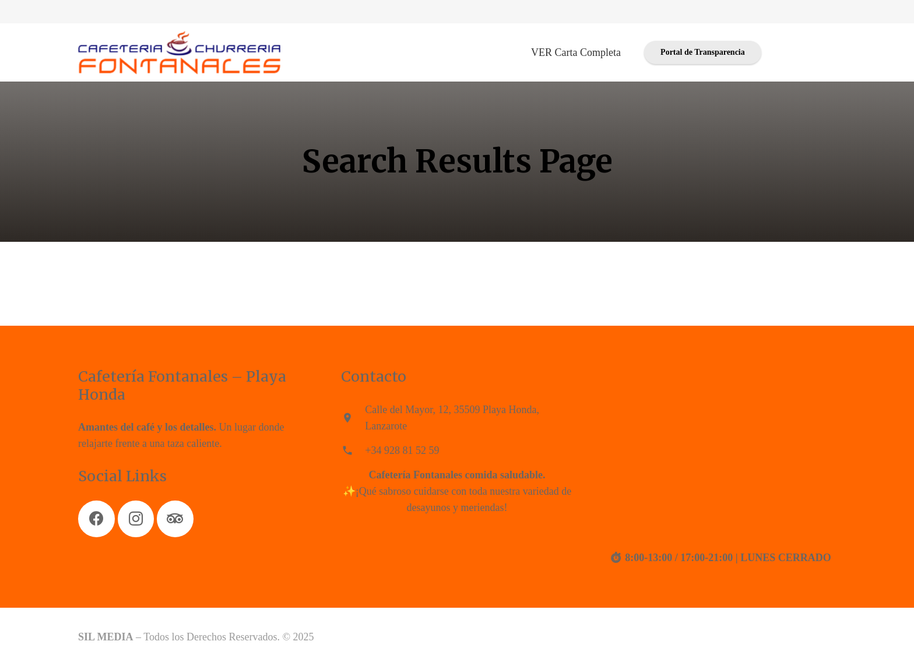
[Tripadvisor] (175, 519)
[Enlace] (179, 53)
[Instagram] (136, 519)
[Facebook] (96, 519)
